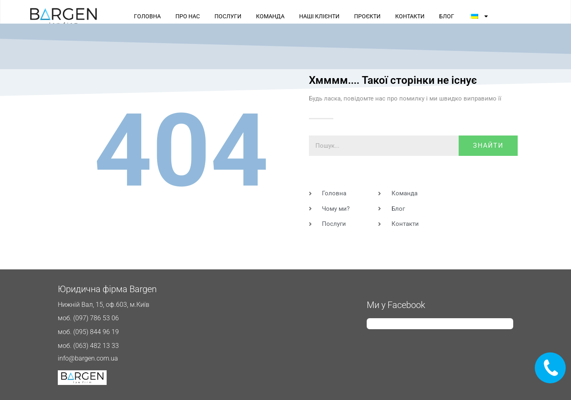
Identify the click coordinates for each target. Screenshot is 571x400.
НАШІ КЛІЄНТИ (319, 16)
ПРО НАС (187, 16)
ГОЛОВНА (147, 16)
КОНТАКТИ (409, 16)
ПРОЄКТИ (367, 16)
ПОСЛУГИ (227, 16)
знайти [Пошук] (488, 145)
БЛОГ (446, 16)
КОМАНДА (270, 16)
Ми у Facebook (396, 305)
